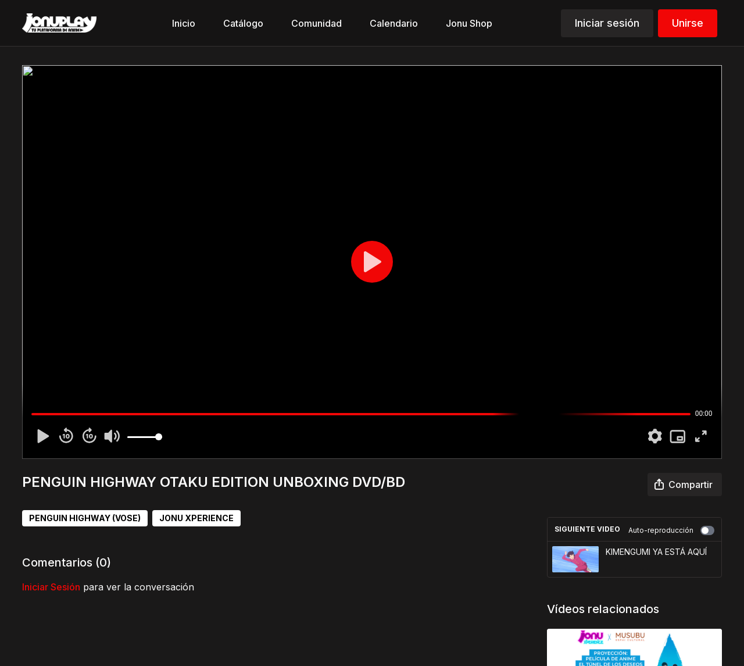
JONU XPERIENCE (196, 518)
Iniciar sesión (607, 23)
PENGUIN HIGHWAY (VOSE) (85, 518)
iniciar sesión (51, 587)
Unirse (687, 23)
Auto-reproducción (671, 530)
